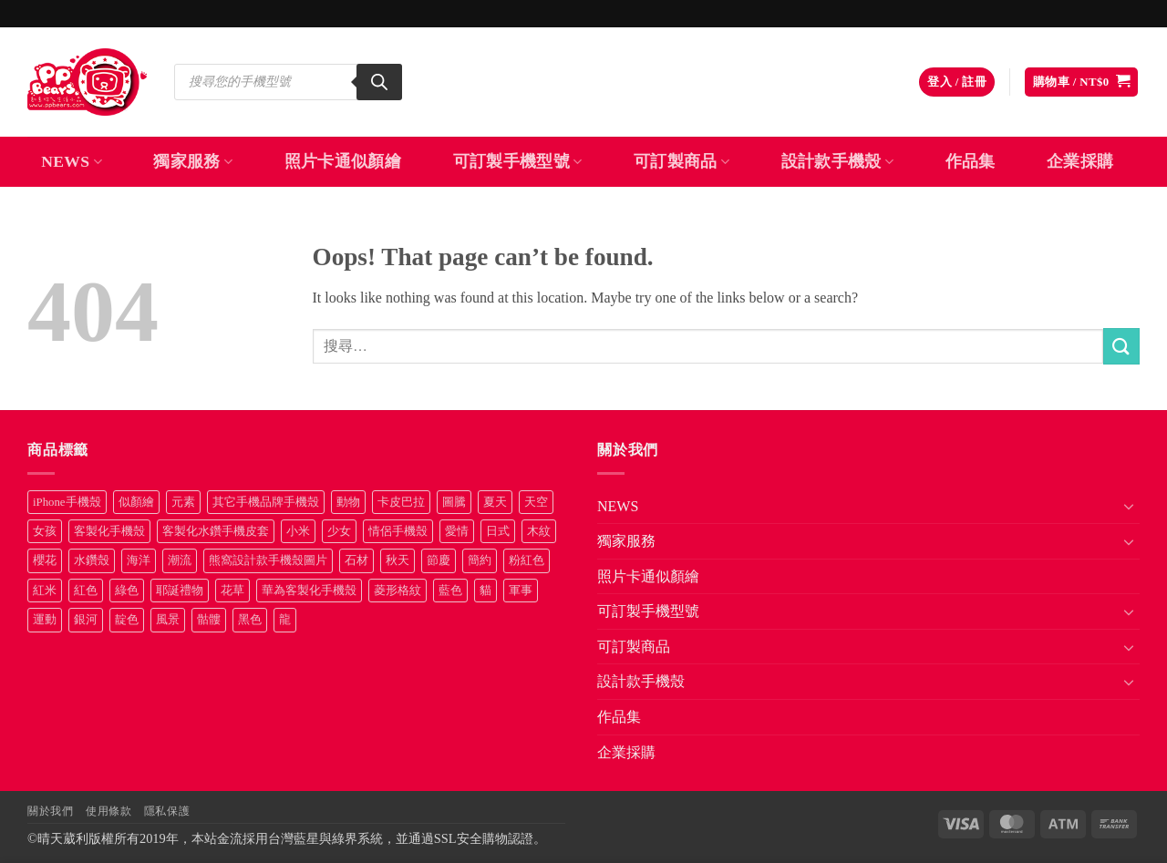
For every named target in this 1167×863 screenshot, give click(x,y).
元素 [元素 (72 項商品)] (183, 502)
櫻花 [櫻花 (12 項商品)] (45, 560)
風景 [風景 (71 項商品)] (168, 619)
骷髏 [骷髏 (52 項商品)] (209, 619)
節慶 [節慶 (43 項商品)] (438, 560)
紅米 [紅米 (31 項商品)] (45, 590)
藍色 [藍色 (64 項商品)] (450, 590)
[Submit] (1121, 346)
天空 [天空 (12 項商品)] (536, 502)
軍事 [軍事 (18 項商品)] (520, 590)
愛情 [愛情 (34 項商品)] (457, 531)
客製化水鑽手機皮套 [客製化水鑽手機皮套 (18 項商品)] (215, 531)
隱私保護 (167, 811)
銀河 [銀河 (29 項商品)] (86, 619)
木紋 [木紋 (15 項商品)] (539, 531)
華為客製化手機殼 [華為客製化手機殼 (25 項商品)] (309, 590)
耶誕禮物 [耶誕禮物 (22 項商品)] (179, 590)
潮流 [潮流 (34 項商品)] (179, 560)
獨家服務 (192, 161)
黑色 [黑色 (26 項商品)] (250, 619)
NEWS (71, 161)
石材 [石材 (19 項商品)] (356, 560)
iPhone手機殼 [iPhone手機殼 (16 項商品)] (67, 502)
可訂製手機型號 (518, 161)
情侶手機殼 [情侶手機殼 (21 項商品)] (398, 531)
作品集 (970, 161)
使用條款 (108, 811)
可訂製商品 (681, 161)
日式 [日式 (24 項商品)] (498, 531)
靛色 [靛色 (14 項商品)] (127, 619)
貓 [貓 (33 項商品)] (485, 590)
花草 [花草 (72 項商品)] (232, 590)
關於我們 (50, 811)
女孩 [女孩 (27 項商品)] (45, 531)
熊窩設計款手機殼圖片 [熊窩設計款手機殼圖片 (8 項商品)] (268, 560)
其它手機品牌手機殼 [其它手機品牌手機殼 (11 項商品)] (265, 502)
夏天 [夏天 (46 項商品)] (495, 502)
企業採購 (1080, 161)
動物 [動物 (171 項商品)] (348, 502)
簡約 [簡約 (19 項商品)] (479, 560)
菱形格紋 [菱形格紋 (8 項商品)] (397, 590)
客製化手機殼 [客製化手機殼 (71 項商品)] (109, 531)
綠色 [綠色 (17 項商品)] (127, 590)
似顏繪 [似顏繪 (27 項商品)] (136, 502)
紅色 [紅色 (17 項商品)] (86, 590)
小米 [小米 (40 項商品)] (298, 531)
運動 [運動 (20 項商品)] (45, 619)
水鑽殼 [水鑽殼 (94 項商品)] (91, 560)
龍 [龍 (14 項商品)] (285, 619)
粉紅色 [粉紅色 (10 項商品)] (526, 560)
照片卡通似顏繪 (342, 161)
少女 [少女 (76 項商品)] (339, 531)
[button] (957, 82)
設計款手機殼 (837, 161)
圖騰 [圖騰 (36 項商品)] (454, 502)
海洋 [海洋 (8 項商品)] (138, 560)
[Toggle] (1129, 506)
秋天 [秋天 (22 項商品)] (397, 560)
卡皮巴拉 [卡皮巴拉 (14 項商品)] (401, 502)
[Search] (379, 82)
